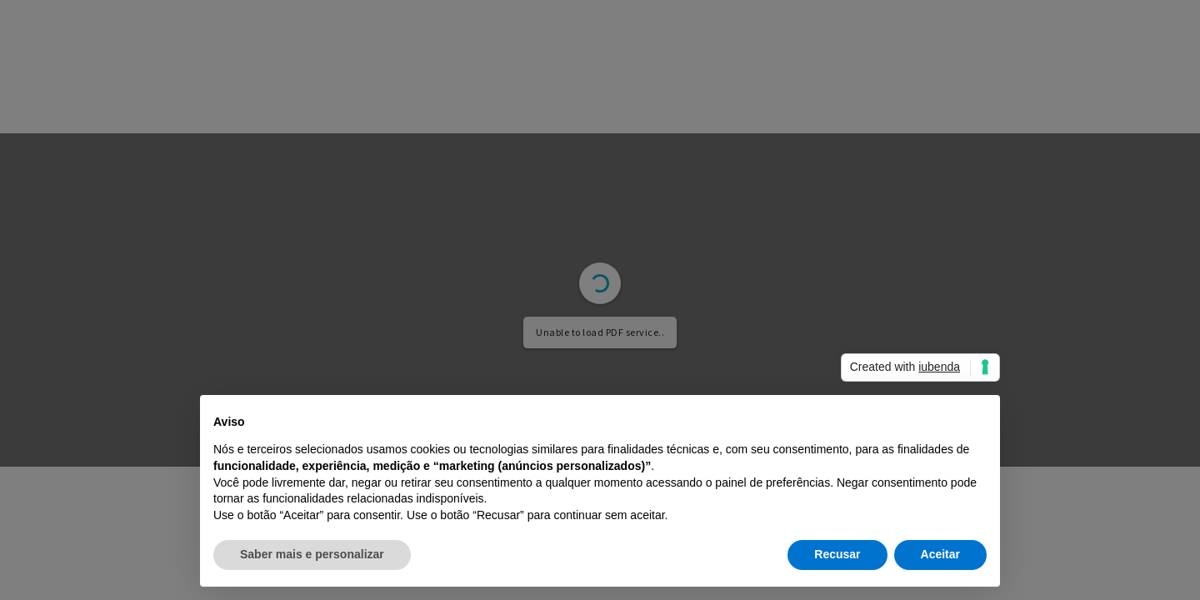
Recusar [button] (837, 554)
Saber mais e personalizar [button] (312, 554)
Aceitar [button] (940, 554)
